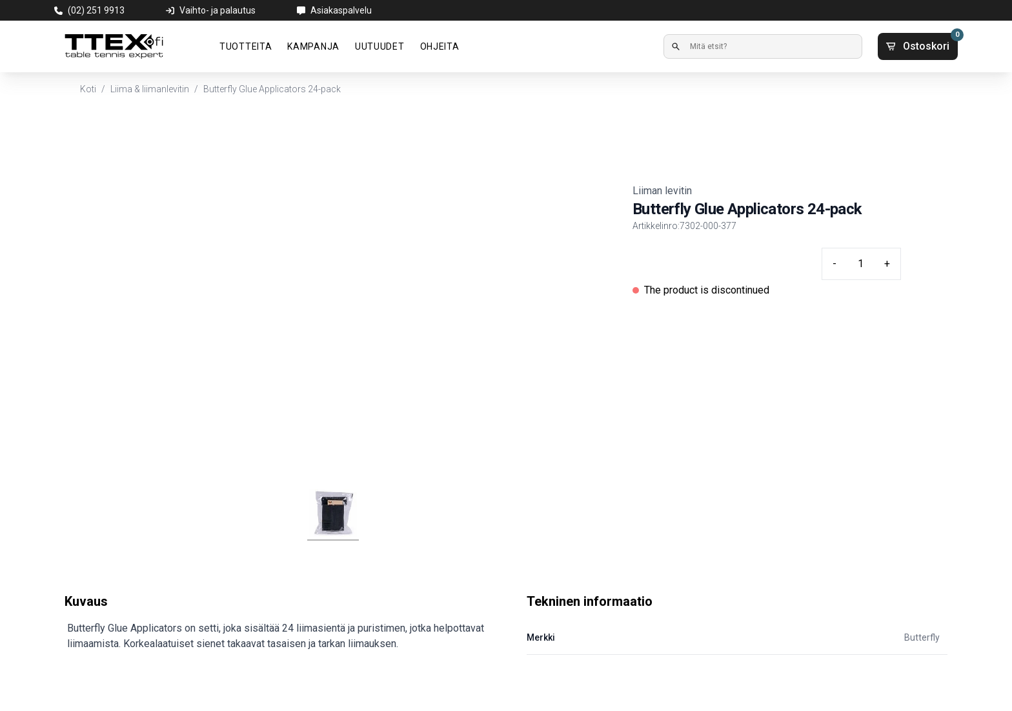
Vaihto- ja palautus (217, 10)
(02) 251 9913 (96, 10)
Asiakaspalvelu (341, 10)
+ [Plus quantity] (887, 263)
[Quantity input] (860, 263)
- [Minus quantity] (834, 263)
